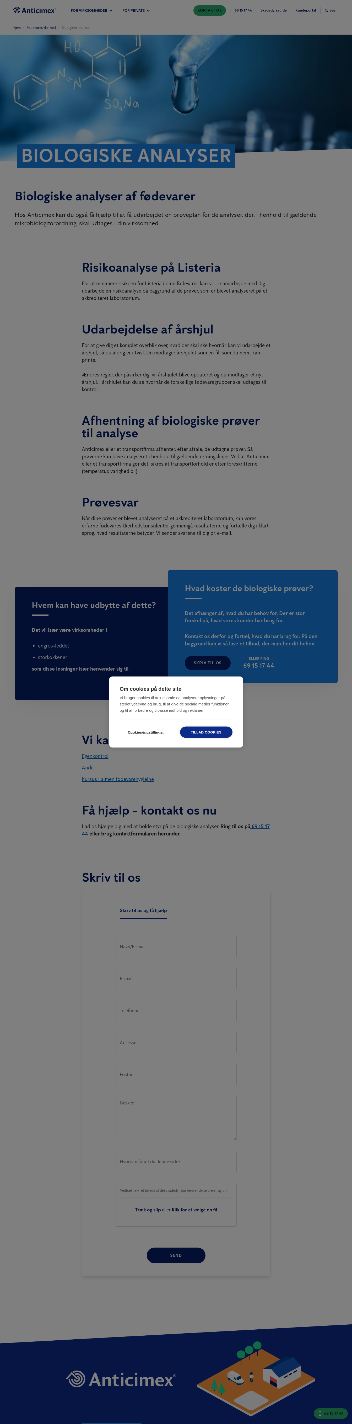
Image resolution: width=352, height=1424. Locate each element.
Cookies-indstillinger (146, 732)
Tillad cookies (206, 732)
